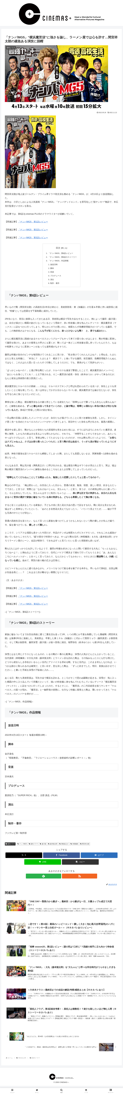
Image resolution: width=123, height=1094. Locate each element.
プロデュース (55, 277)
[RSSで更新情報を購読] (64, 878)
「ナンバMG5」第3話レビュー (33, 237)
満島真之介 (63, 846)
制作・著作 (54, 285)
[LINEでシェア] (42, 864)
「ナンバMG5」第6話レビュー (60, 253)
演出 (51, 281)
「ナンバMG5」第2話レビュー (33, 229)
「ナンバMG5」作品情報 (58, 261)
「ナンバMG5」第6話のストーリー (62, 257)
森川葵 (43, 846)
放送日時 (53, 265)
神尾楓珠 (74, 846)
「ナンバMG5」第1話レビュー (33, 222)
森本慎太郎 (52, 846)
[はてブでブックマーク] (99, 857)
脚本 (51, 269)
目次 (58, 248)
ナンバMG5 (22, 846)
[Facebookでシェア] (61, 857)
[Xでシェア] (23, 857)
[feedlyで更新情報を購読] (58, 878)
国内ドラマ (10, 846)
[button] (80, 864)
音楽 (51, 273)
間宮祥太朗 (84, 846)
